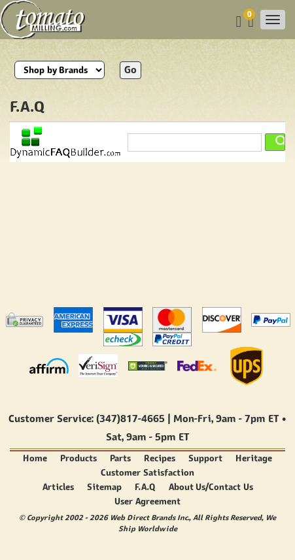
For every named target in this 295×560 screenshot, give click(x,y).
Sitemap (104, 487)
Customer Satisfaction (147, 472)
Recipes (159, 458)
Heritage (253, 458)
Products (78, 458)
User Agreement (147, 501)
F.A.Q (145, 487)
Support (205, 458)
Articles (58, 487)
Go (130, 69)
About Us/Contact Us (211, 487)
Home (35, 458)
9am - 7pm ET (247, 418)
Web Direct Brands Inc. (149, 517)
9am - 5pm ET (157, 437)
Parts (120, 458)
